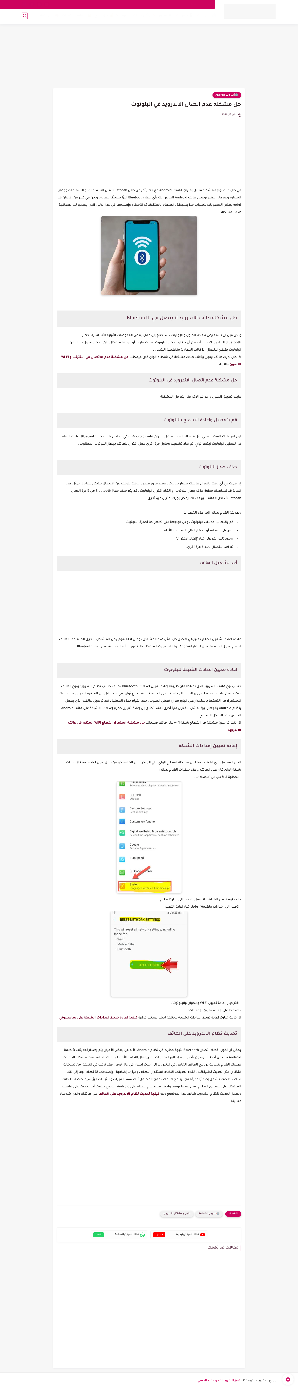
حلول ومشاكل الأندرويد (176, 1213)
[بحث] (25, 16)
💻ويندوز (164, 16)
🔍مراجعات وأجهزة (135, 16)
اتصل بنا (192, 4)
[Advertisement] (149, 56)
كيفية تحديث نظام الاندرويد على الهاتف (129, 1094)
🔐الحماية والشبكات (76, 16)
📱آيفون (186, 16)
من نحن (206, 4)
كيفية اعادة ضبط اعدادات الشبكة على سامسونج (98, 1018)
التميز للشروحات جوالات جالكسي (220, 1381)
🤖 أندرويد (208, 16)
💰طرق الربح (103, 16)
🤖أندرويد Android (227, 95)
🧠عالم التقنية (47, 16)
